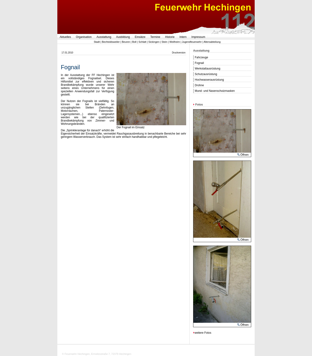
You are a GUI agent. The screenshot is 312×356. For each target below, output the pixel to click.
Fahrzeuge (201, 57)
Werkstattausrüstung (207, 68)
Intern (183, 37)
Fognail (199, 63)
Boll (134, 41)
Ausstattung (104, 37)
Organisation (84, 37)
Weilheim (174, 41)
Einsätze (140, 37)
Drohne (199, 85)
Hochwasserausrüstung (209, 79)
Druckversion (178, 52)
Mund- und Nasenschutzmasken (215, 90)
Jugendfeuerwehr (192, 41)
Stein (164, 41)
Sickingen (153, 41)
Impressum (198, 37)
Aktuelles (65, 37)
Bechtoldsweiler (111, 41)
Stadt (97, 41)
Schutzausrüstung (206, 74)
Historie (170, 37)
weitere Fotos (202, 332)
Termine (155, 37)
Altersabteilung (212, 41)
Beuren (126, 41)
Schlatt (142, 41)
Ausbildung (123, 37)
